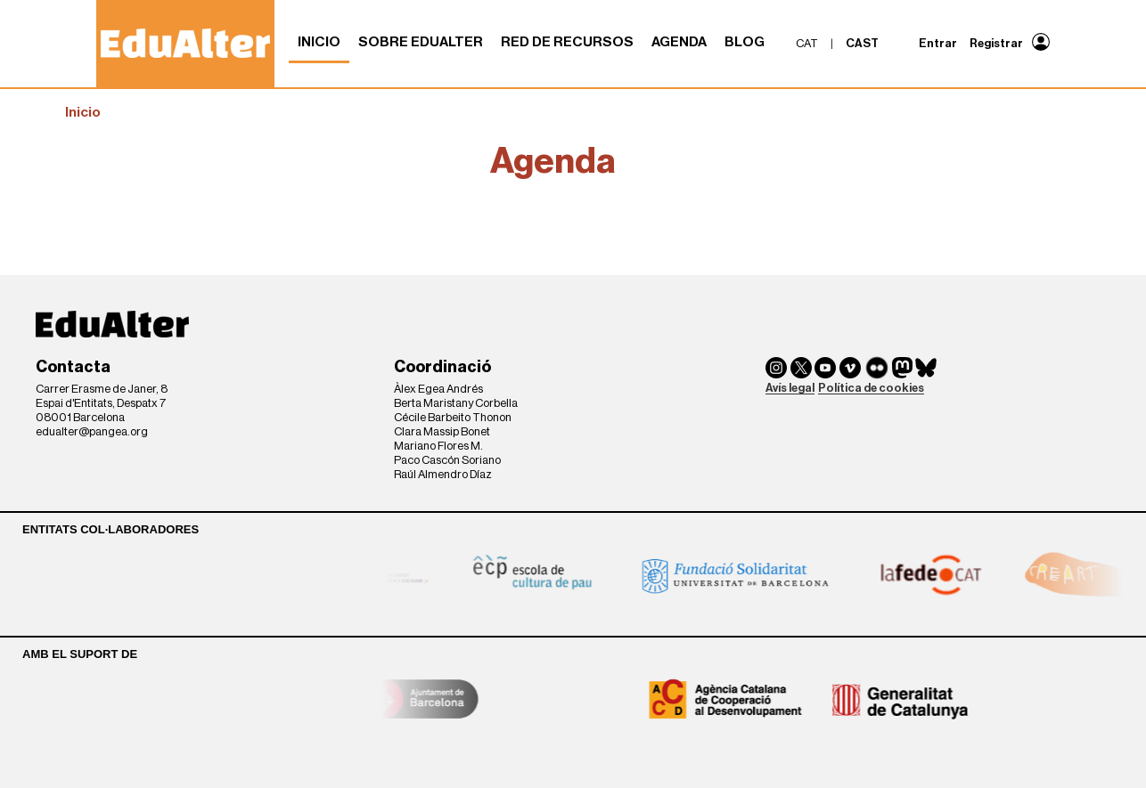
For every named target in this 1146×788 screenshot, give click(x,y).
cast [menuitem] (862, 43)
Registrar (996, 43)
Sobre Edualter (420, 42)
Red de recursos (567, 42)
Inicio (319, 42)
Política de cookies (871, 388)
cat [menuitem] (807, 43)
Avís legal (789, 388)
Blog (744, 42)
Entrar (938, 43)
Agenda (679, 42)
